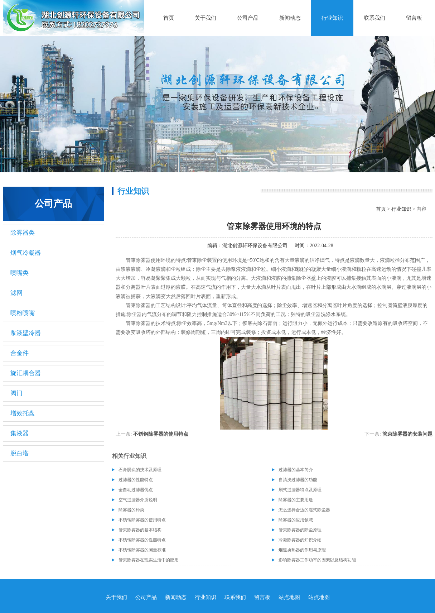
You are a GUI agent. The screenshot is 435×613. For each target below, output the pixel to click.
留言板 (414, 18)
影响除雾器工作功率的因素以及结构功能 (317, 559)
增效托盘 (22, 413)
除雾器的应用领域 (296, 519)
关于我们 (205, 18)
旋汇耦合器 (25, 373)
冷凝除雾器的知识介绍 (300, 539)
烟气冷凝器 (25, 252)
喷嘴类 (19, 272)
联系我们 (374, 18)
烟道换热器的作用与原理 (302, 549)
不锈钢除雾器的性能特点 (142, 539)
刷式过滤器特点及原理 (300, 489)
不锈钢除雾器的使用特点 (160, 434)
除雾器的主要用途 (296, 499)
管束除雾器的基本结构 (140, 529)
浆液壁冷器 (25, 333)
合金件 (19, 353)
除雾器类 (22, 232)
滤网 (16, 292)
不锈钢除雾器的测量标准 (142, 549)
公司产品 (247, 18)
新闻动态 (290, 18)
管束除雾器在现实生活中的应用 (149, 559)
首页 (168, 18)
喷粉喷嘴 (22, 313)
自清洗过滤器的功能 (298, 479)
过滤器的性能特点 (136, 479)
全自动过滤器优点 (136, 489)
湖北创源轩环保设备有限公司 (254, 245)
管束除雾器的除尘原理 (300, 529)
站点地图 (289, 597)
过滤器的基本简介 (296, 469)
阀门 (16, 393)
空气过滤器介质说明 (138, 499)
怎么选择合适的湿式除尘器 (304, 509)
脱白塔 (19, 453)
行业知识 (332, 18)
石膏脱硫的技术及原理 (140, 469)
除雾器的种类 (131, 509)
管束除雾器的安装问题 (407, 434)
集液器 (19, 433)
